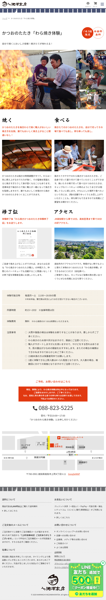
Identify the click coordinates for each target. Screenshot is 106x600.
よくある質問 (62, 547)
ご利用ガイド (62, 543)
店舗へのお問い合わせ (66, 535)
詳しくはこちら (11, 510)
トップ (4, 18)
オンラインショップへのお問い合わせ (72, 531)
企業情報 (58, 552)
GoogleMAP (74, 474)
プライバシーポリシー (63, 563)
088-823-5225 (56, 408)
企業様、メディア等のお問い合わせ (71, 539)
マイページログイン (62, 567)
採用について (59, 556)
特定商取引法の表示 (62, 559)
